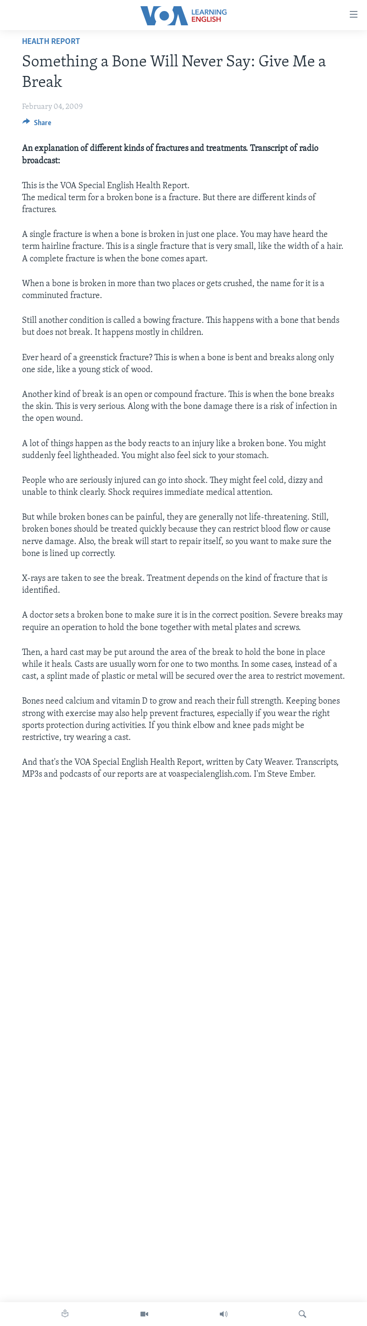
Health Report (51, 41)
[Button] (36, 125)
